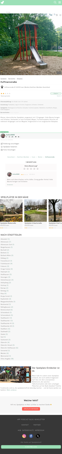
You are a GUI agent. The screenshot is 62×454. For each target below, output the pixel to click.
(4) (11, 263)
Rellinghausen (5, 307)
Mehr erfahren (12, 390)
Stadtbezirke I (5, 321)
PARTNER (37, 425)
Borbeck (3, 253)
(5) (9, 329)
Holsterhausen (6, 280)
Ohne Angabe (5, 359)
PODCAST (25, 419)
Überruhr (4, 342)
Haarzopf (4, 272)
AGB (19, 430)
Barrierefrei (11, 79)
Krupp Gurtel (5, 296)
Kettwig (3, 291)
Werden (40, 157)
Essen (33, 157)
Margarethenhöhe (7, 302)
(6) (5, 293)
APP (18, 419)
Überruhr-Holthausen (8, 348)
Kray (2, 293)
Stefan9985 (10, 135)
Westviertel (5, 356)
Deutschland (11, 157)
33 (13, 136)
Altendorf (4, 239)
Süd (2, 337)
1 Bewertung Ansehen (5, 96)
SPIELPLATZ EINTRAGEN (31, 409)
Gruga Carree (5, 269)
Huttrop (3, 285)
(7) (10, 242)
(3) (12, 255)
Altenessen (4, 242)
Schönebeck (5, 312)
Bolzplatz (19, 79)
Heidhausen (5, 274)
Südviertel (4, 340)
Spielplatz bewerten (10, 147)
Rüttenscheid (5, 310)
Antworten (10, 184)
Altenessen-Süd (6, 244)
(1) (9, 239)
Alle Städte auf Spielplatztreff (31, 442)
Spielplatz (3, 79)
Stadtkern (4, 329)
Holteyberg (4, 282)
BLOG (31, 419)
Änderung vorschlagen (11, 144)
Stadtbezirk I (5, 318)
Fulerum (3, 266)
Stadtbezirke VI (6, 323)
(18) (12, 359)
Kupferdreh (4, 299)
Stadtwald (4, 331)
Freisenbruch (5, 261)
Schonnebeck (5, 315)
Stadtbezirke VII (6, 326)
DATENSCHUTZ (28, 430)
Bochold (3, 250)
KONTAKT (25, 425)
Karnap (3, 288)
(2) (8, 250)
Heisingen (4, 277)
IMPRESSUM (39, 430)
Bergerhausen (5, 247)
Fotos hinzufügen (9, 150)
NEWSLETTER (39, 419)
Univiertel (4, 350)
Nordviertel (4, 304)
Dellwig (3, 258)
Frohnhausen (5, 263)
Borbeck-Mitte (6, 255)
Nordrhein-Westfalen (23, 157)
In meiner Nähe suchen (31, 446)
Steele (3, 334)
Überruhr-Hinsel (6, 345)
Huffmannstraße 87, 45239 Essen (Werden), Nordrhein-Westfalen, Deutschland (27, 87)
